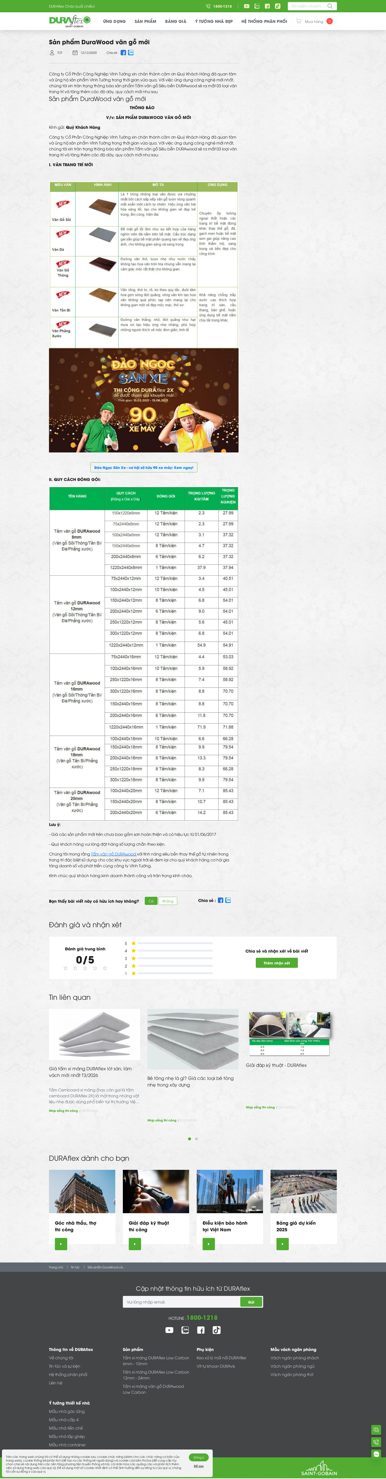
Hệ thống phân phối (68, 1374)
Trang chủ (56, 1267)
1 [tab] (189, 1138)
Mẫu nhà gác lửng (67, 1411)
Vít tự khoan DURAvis (216, 1366)
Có (151, 901)
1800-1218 (202, 1317)
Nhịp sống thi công (63, 1110)
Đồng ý (199, 1457)
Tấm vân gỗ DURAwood (114, 853)
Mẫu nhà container (67, 1444)
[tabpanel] (94, 1061)
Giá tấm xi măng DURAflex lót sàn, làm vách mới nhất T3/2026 (90, 1071)
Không (167, 901)
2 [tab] (196, 1138)
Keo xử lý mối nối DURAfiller (221, 1357)
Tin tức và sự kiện (64, 1366)
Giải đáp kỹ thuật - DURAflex (276, 1065)
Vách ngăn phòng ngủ (293, 1366)
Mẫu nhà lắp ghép (67, 1436)
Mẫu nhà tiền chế (66, 1428)
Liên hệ (55, 1382)
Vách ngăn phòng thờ (292, 1374)
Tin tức (75, 1267)
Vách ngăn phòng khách (295, 1357)
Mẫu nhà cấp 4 (64, 1419)
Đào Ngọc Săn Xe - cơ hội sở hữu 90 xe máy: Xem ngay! (143, 467)
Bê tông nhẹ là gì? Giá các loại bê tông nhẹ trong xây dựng (190, 1081)
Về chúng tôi (61, 1357)
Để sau (199, 1466)
